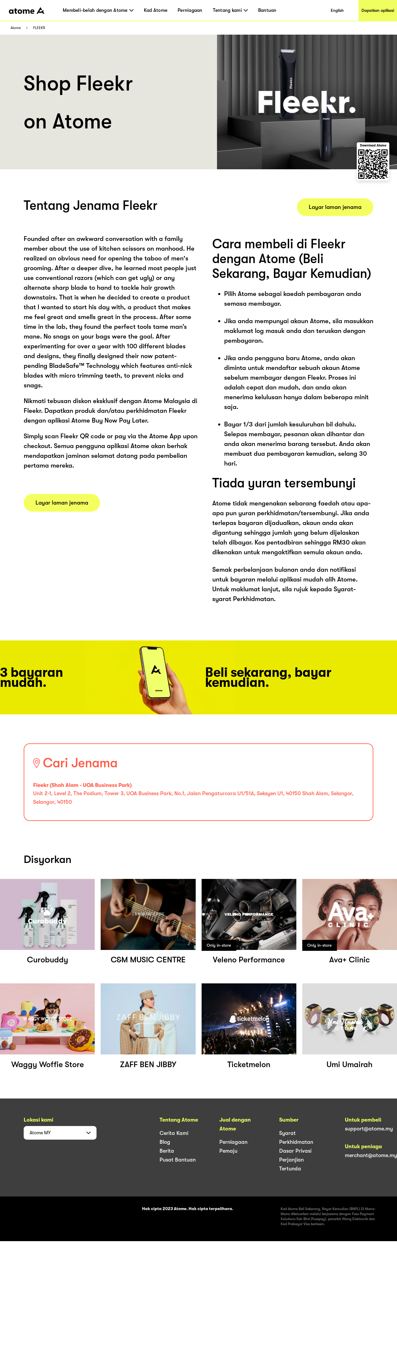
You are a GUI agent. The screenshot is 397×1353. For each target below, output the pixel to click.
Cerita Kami (174, 1133)
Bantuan (267, 10)
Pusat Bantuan (178, 1160)
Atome (16, 28)
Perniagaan (190, 10)
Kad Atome (155, 10)
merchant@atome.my (371, 1155)
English (337, 10)
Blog (165, 1142)
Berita (167, 1151)
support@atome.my (369, 1129)
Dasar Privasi (295, 1151)
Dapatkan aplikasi (377, 10)
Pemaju (228, 1151)
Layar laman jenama (62, 503)
